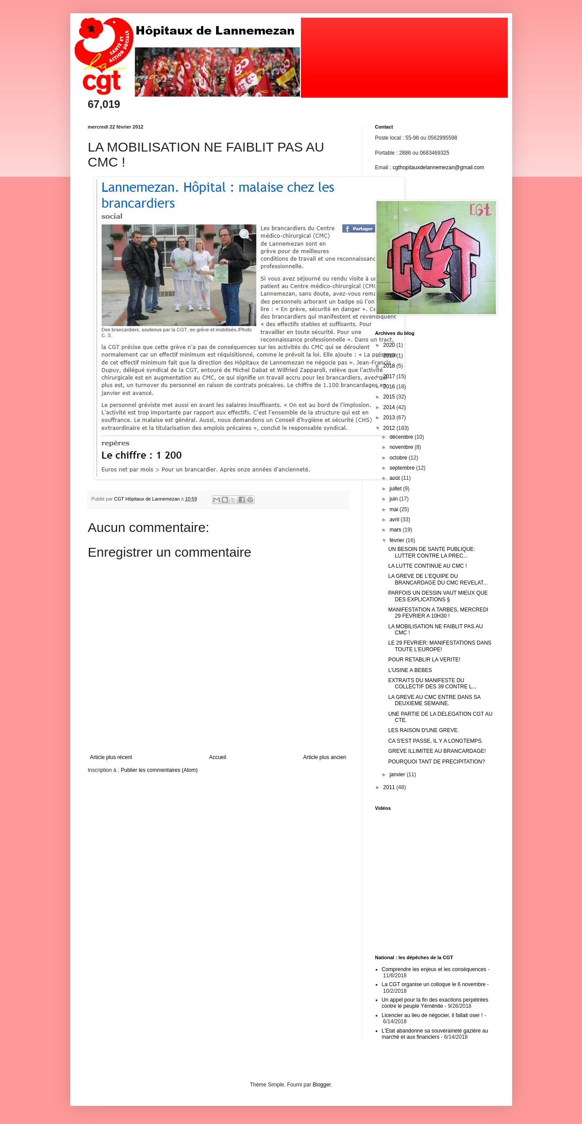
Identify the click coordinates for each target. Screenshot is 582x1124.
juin (394, 499)
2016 (389, 387)
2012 (389, 428)
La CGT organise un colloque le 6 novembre (434, 984)
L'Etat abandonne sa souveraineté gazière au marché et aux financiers (435, 1034)
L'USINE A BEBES (410, 670)
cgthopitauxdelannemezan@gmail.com (438, 167)
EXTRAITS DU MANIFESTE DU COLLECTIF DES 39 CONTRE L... (432, 683)
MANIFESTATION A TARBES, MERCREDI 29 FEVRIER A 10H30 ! (438, 613)
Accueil (217, 757)
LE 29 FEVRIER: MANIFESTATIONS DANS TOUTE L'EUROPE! (439, 646)
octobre (398, 458)
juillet (396, 489)
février (397, 540)
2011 (389, 787)
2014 (389, 407)
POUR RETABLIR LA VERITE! (424, 660)
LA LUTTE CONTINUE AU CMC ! (427, 566)
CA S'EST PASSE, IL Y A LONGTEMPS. (435, 741)
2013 (389, 417)
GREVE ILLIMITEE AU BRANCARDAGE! (437, 751)
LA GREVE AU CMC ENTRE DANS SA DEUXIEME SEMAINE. (434, 700)
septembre (402, 468)
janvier (398, 774)
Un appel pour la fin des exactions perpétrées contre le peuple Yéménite (435, 1003)
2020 (389, 345)
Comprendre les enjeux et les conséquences (434, 969)
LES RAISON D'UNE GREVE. (423, 730)
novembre (402, 447)
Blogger (322, 1085)
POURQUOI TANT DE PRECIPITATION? (436, 762)
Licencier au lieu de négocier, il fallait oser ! (432, 1015)
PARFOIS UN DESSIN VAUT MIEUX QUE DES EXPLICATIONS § (437, 596)
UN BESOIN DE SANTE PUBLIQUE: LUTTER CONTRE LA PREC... (431, 552)
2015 (389, 397)
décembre (402, 437)
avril (394, 519)
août (395, 478)
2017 (389, 376)
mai (394, 509)
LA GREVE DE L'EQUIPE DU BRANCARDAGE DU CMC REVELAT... (437, 579)
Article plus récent (111, 757)
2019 (389, 356)
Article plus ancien (324, 757)
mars (396, 530)
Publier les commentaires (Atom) (159, 770)
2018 (389, 366)
